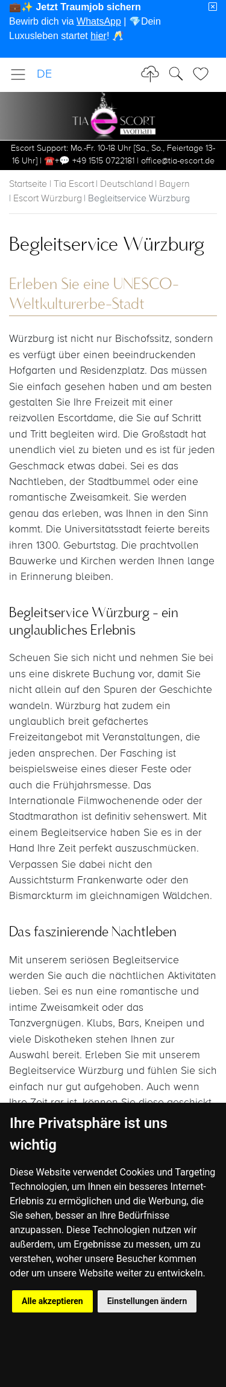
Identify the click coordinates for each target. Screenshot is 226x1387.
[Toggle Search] (204, 73)
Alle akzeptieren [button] (52, 1301)
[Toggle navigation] (21, 74)
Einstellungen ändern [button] (147, 1301)
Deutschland (126, 184)
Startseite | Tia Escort (51, 184)
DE (44, 74)
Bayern (174, 184)
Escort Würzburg (47, 199)
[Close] (213, 7)
